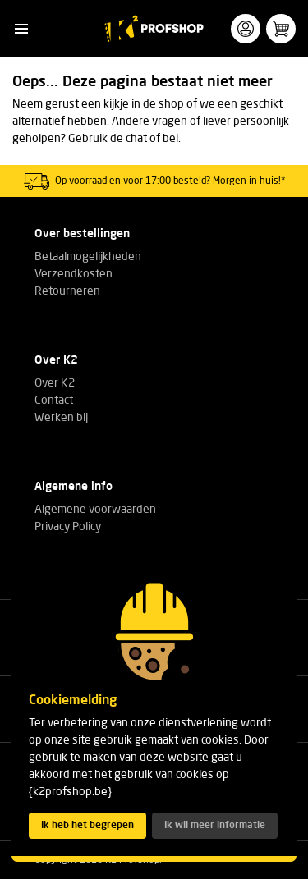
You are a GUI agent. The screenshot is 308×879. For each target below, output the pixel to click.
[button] (21, 29)
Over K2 (54, 383)
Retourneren (67, 291)
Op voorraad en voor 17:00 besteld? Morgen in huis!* (170, 181)
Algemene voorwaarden (95, 509)
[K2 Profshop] (154, 28)
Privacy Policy (67, 527)
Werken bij (61, 417)
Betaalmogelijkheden (87, 257)
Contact (53, 400)
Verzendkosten (73, 274)
